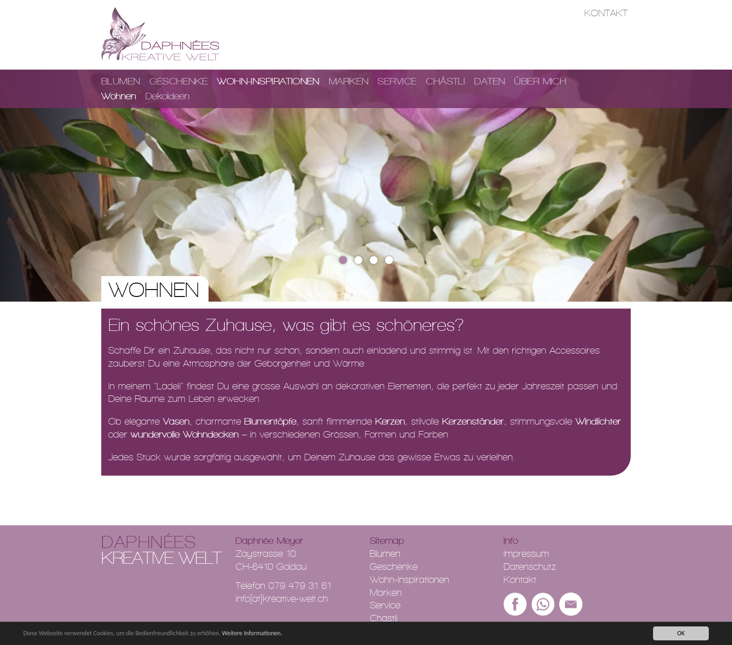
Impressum (526, 553)
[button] (55, 186)
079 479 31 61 (299, 585)
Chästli (445, 81)
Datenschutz (529, 566)
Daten (489, 81)
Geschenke (179, 81)
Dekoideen (167, 96)
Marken (349, 81)
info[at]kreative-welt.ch (281, 598)
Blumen (120, 81)
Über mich (540, 81)
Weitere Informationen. (252, 634)
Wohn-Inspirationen (268, 81)
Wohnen (118, 96)
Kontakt (605, 13)
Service (397, 81)
